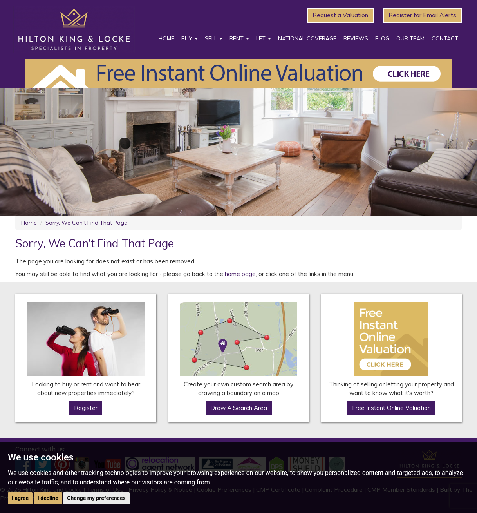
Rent (239, 38)
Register (86, 407)
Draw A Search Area (238, 407)
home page (240, 273)
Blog (382, 38)
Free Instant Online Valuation (391, 407)
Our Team (410, 38)
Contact (445, 38)
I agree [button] (20, 498)
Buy (189, 38)
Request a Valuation (340, 15)
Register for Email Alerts (422, 15)
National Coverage (307, 38)
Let (263, 38)
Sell (213, 38)
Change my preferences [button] (96, 498)
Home (166, 38)
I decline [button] (48, 498)
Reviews (355, 38)
